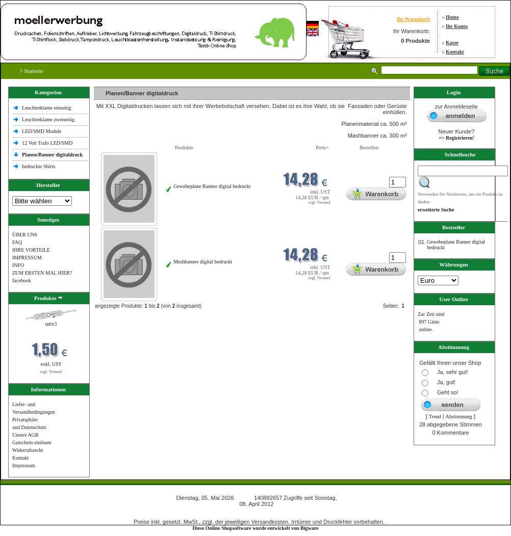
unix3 (51, 324)
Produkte (184, 147)
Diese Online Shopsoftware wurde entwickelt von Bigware (256, 528)
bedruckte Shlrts (38, 166)
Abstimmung (459, 416)
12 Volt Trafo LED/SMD (47, 143)
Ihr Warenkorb (413, 19)
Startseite (31, 71)
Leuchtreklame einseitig (47, 108)
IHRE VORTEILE (31, 250)
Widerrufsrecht (27, 450)
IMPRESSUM (27, 257)
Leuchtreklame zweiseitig (49, 119)
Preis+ (322, 147)
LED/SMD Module (42, 131)
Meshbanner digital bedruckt (202, 261)
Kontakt (455, 52)
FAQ (17, 242)
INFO (18, 265)
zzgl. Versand (51, 371)
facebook (21, 280)
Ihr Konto (457, 26)
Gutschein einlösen (31, 442)
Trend (435, 416)
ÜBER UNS (24, 234)
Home (452, 17)
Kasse (452, 42)
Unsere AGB (25, 435)
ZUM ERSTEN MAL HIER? (42, 273)
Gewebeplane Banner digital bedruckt (211, 186)
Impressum (23, 465)
